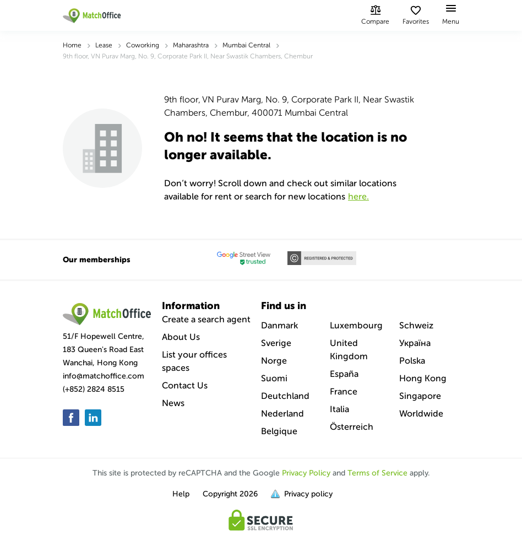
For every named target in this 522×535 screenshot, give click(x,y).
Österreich (351, 426)
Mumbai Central (246, 45)
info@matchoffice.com (103, 376)
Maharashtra (191, 45)
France (343, 391)
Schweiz (416, 325)
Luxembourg (356, 325)
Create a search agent (206, 319)
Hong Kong (423, 378)
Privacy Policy (306, 473)
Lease (103, 45)
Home (72, 45)
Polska (412, 360)
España (344, 374)
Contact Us (185, 385)
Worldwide (421, 413)
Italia (339, 409)
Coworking (142, 45)
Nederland (282, 413)
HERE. (358, 196)
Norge (274, 360)
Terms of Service (377, 473)
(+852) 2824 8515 (93, 389)
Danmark (279, 325)
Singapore (420, 396)
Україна (415, 343)
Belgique (279, 431)
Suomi (274, 378)
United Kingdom (349, 349)
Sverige (276, 343)
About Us (181, 337)
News (173, 403)
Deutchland (285, 396)
